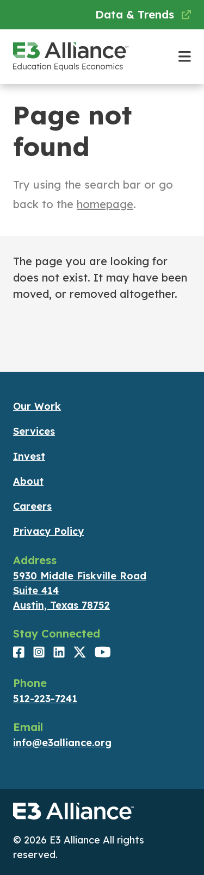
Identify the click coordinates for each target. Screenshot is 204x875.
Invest (29, 456)
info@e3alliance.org (62, 742)
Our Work (37, 406)
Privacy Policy (48, 531)
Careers (32, 506)
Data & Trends (143, 14)
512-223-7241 (45, 698)
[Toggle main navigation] (184, 56)
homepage (105, 204)
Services (34, 431)
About (28, 481)
